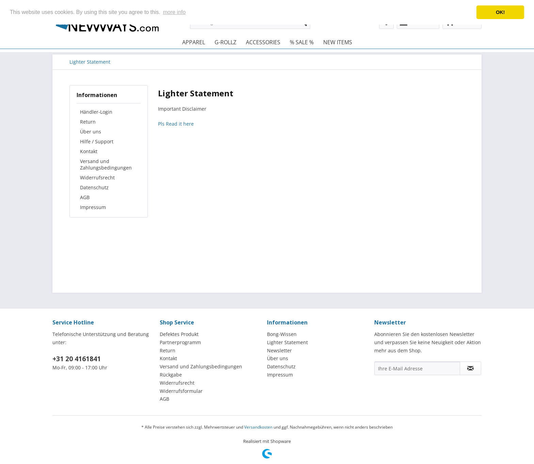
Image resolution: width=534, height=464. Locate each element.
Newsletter (279, 350)
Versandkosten (258, 427)
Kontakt (88, 151)
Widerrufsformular (181, 391)
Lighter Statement (287, 342)
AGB (85, 197)
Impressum (93, 207)
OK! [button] (500, 12)
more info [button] (174, 12)
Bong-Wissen (282, 334)
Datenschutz (94, 187)
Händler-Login (96, 112)
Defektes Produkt (179, 334)
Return (88, 121)
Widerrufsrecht (97, 177)
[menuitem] (193, 42)
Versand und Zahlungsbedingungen (106, 164)
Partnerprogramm (180, 342)
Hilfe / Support (96, 141)
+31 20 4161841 (76, 358)
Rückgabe (171, 374)
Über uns (90, 131)
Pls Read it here (176, 124)
